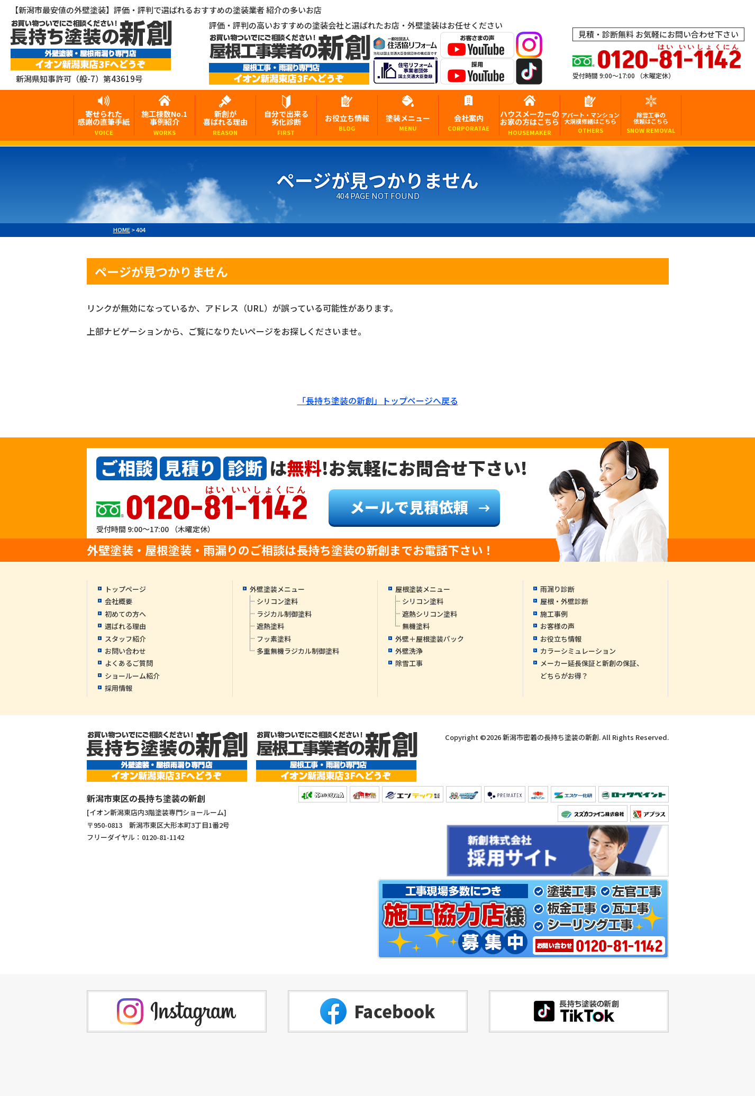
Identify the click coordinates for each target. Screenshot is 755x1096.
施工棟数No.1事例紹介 (164, 121)
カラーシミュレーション (578, 651)
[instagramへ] (529, 51)
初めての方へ (125, 614)
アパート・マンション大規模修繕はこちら (590, 122)
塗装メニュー (408, 122)
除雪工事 (409, 663)
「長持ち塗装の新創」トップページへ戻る (377, 400)
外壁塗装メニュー (277, 589)
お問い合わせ (125, 651)
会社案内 (469, 122)
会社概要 (118, 601)
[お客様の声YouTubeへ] (477, 51)
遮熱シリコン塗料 (429, 614)
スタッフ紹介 (125, 639)
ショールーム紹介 (132, 676)
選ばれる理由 (125, 626)
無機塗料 (416, 626)
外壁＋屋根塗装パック (429, 639)
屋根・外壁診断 (564, 601)
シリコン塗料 (277, 601)
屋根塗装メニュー (422, 589)
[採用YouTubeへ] (477, 77)
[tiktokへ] (529, 77)
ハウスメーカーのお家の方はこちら (529, 121)
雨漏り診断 (557, 589)
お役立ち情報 (347, 122)
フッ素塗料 (274, 639)
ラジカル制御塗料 (284, 614)
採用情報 (118, 688)
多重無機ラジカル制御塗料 (298, 651)
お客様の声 (557, 626)
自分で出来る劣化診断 (286, 121)
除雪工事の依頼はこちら (651, 122)
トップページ (125, 589)
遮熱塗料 (270, 626)
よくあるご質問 (129, 663)
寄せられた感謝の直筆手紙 (104, 121)
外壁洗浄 (409, 651)
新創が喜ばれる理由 (225, 121)
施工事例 (554, 614)
